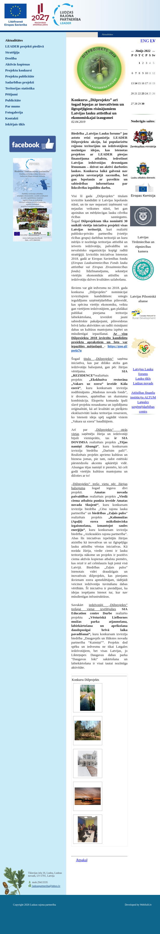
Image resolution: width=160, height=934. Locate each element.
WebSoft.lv (146, 904)
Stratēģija (12, 52)
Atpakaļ (81, 860)
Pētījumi (11, 94)
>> (153, 51)
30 (143, 103)
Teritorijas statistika (20, 88)
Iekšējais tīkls (15, 124)
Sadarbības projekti (19, 82)
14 (136, 83)
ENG (144, 41)
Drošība (11, 58)
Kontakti (11, 118)
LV (153, 41)
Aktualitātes (14, 40)
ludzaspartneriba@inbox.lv (45, 885)
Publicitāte (13, 100)
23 (143, 93)
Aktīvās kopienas (17, 64)
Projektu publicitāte (19, 76)
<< (132, 51)
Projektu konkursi (18, 70)
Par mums (12, 106)
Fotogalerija (14, 112)
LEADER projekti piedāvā (24, 46)
